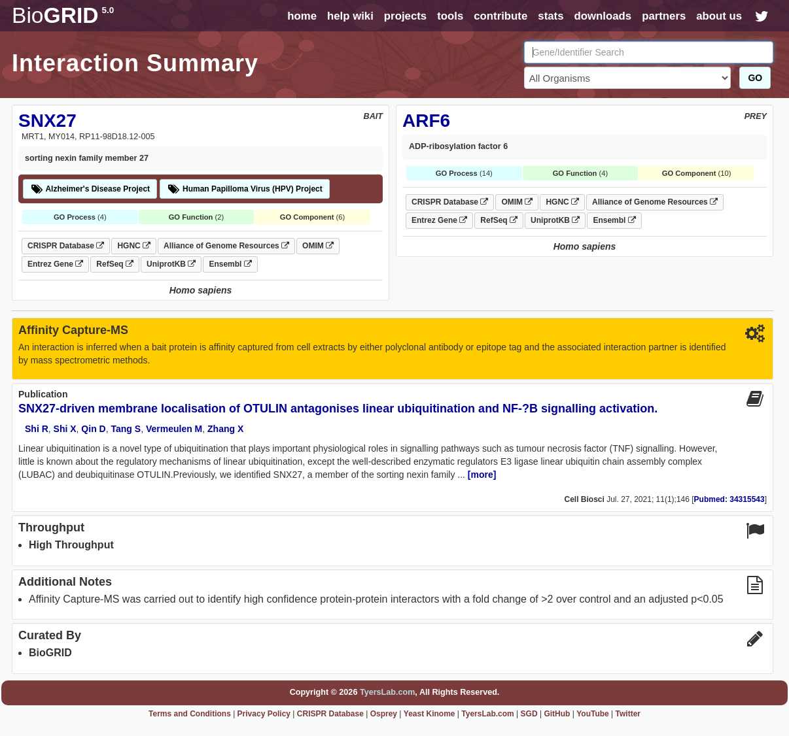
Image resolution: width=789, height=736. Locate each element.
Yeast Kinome (429, 713)
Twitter (628, 713)
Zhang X (225, 429)
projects (405, 16)
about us (719, 16)
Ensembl (230, 264)
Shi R (36, 429)
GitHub (557, 713)
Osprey (383, 713)
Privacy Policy (263, 713)
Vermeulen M (174, 429)
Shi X (65, 429)
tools (450, 16)
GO (755, 78)
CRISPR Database (65, 245)
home (302, 16)
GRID (63, 15)
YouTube (592, 713)
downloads (602, 16)
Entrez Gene (55, 264)
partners (664, 16)
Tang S (126, 429)
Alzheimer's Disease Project (90, 188)
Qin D (93, 429)
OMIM (318, 245)
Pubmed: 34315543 (729, 499)
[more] (482, 474)
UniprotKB (171, 264)
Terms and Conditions (190, 713)
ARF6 (426, 120)
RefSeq (114, 264)
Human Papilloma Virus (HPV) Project (245, 188)
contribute (500, 16)
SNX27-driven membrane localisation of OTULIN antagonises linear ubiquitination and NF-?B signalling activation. (338, 408)
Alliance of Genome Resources (226, 245)
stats (550, 16)
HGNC (133, 245)
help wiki (350, 16)
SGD (529, 713)
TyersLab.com (387, 692)
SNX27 (47, 120)
